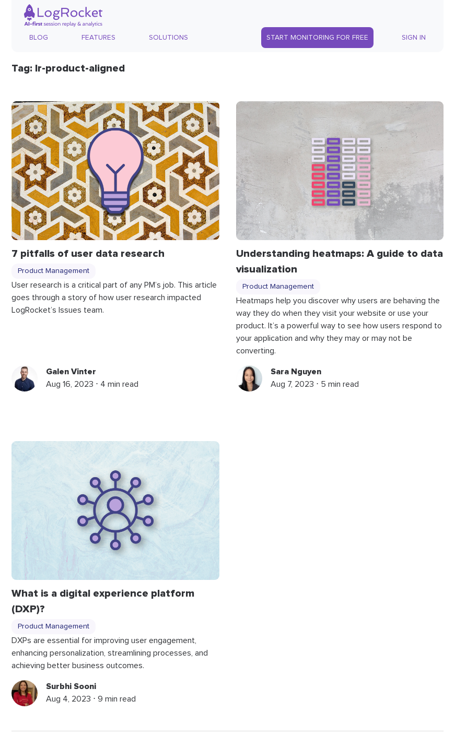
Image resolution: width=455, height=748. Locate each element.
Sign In (414, 37)
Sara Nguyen (296, 371)
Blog (38, 37)
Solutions (168, 37)
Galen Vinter (71, 371)
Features (98, 37)
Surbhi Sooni (71, 686)
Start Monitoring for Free (317, 37)
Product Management (53, 271)
